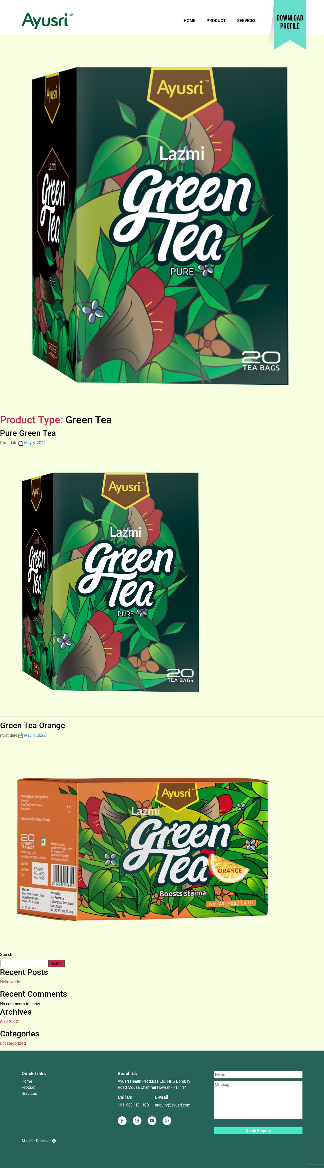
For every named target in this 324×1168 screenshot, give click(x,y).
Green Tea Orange (32, 725)
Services (246, 20)
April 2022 (9, 1021)
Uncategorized (13, 1043)
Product (216, 20)
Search (6, 954)
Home (189, 20)
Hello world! (11, 981)
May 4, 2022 (35, 442)
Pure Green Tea (28, 433)
